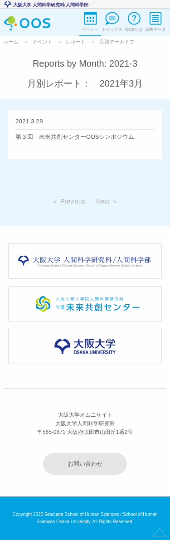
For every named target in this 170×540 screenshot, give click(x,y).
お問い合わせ (85, 463)
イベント (42, 41)
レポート (76, 41)
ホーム (11, 41)
